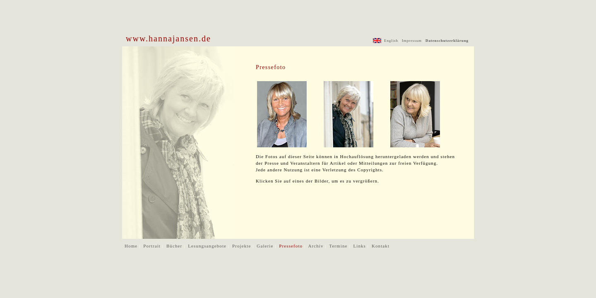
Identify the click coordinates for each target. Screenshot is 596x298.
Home (132, 245)
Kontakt (380, 245)
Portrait (152, 245)
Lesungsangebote (208, 245)
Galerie (266, 245)
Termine (339, 245)
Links (360, 245)
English (390, 40)
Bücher (175, 245)
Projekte (242, 245)
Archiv (316, 245)
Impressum (412, 40)
